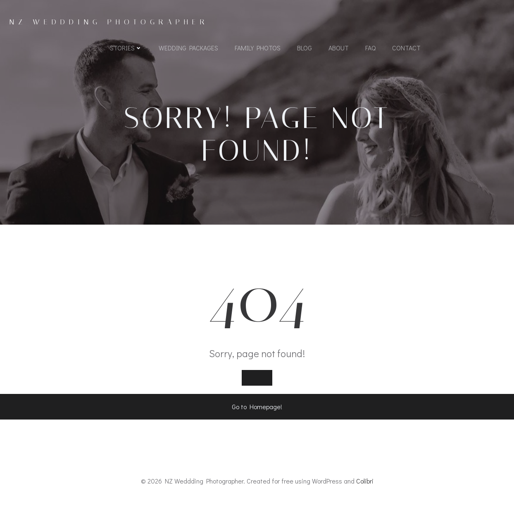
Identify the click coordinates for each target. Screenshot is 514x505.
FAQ (370, 47)
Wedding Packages (188, 47)
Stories (126, 47)
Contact (406, 47)
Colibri (365, 481)
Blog (304, 47)
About (338, 47)
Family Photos (258, 47)
